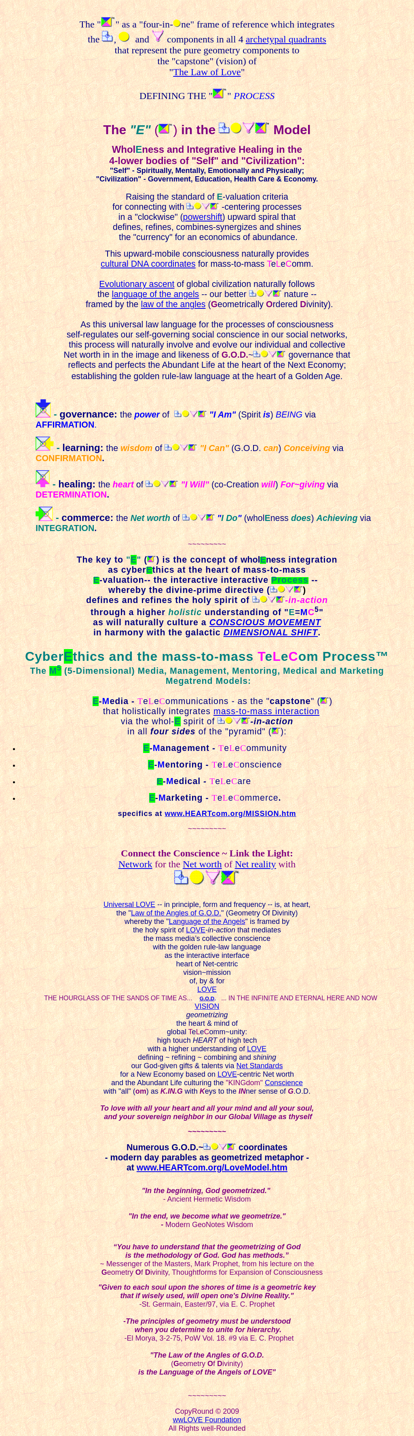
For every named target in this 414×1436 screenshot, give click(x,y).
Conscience (284, 1083)
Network (135, 864)
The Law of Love (207, 72)
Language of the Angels (207, 921)
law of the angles (173, 304)
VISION (206, 1006)
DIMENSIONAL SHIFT (271, 632)
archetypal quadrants (286, 39)
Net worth (202, 864)
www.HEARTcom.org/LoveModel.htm (212, 1167)
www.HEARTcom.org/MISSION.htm (230, 814)
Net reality (255, 864)
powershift (202, 217)
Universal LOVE (129, 904)
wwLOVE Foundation (207, 1420)
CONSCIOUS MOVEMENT (265, 622)
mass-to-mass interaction (266, 711)
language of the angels (155, 294)
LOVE (195, 930)
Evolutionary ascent (136, 284)
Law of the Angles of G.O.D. (176, 913)
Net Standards (260, 1066)
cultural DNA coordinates (148, 264)
